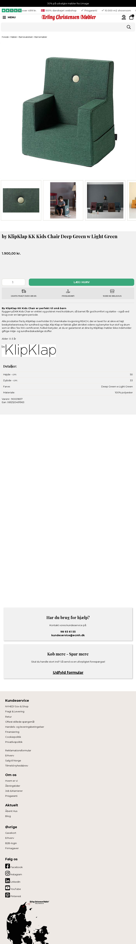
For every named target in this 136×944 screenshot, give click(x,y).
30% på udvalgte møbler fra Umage (68, 3)
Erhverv (9, 755)
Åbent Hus (11, 811)
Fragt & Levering (14, 711)
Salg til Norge (13, 760)
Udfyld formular (68, 672)
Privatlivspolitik (14, 741)
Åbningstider (12, 785)
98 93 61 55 (68, 631)
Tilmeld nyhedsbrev (16, 765)
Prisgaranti (11, 795)
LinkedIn (12, 880)
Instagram (13, 873)
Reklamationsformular (18, 750)
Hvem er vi (11, 780)
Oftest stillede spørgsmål (19, 721)
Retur (8, 716)
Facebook (14, 866)
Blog (8, 816)
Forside (5, 37)
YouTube (13, 888)
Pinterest (13, 895)
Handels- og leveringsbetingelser (24, 726)
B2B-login (11, 843)
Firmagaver (12, 848)
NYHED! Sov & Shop (16, 706)
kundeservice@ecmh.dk (68, 635)
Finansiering (12, 731)
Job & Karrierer (14, 790)
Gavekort (10, 832)
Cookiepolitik (13, 736)
